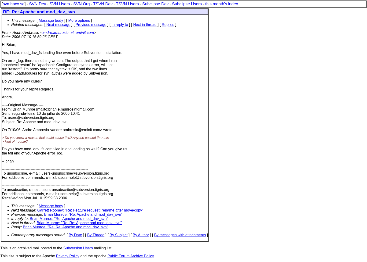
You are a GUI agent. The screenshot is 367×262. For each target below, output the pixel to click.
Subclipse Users (187, 4)
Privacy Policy (67, 256)
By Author (141, 235)
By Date (75, 235)
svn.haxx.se (14, 4)
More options (79, 20)
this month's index (221, 4)
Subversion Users (78, 248)
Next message (58, 25)
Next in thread (145, 25)
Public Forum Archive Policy (130, 256)
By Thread (96, 235)
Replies (168, 25)
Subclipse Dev (155, 4)
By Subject (118, 235)
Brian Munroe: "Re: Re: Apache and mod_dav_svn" (79, 223)
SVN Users (59, 4)
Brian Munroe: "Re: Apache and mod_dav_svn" (83, 214)
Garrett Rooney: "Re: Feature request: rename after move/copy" (90, 210)
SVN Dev (37, 4)
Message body (51, 20)
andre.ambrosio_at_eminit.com (68, 33)
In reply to (120, 25)
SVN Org (81, 4)
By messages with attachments (180, 235)
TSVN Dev (103, 4)
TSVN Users (127, 4)
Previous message (91, 25)
